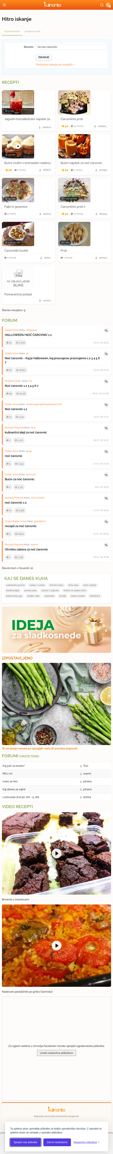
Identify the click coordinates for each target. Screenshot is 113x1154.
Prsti (64, 250)
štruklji (62, 596)
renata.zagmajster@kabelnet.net (44, 404)
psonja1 (103, 170)
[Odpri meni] (4, 5)
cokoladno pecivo (15, 585)
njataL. (47, 257)
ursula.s (47, 300)
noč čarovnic (13, 456)
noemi (87, 773)
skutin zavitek (78, 596)
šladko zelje (33, 596)
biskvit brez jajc (14, 596)
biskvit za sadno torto (75, 590)
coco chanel (37, 497)
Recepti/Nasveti (14, 427)
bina (33, 427)
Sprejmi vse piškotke (25, 1142)
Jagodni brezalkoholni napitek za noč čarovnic (36, 119)
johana (87, 781)
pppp (29, 451)
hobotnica (95, 596)
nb (30, 380)
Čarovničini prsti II (73, 206)
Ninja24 (103, 214)
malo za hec (10, 781)
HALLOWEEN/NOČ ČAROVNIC (26, 335)
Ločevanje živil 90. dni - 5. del (21, 797)
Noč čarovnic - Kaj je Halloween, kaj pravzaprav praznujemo (45, 358)
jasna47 (103, 257)
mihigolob (31, 330)
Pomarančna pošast (18, 294)
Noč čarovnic (14, 385)
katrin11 (47, 214)
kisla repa (73, 585)
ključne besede (12, 31)
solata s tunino (37, 585)
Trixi (85, 765)
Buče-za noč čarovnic (19, 479)
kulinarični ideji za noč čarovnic (26, 432)
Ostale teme (12, 330)
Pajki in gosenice (16, 206)
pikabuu (47, 127)
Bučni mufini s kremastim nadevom (28, 163)
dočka (87, 797)
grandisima (40, 521)
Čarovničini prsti (72, 119)
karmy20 (31, 474)
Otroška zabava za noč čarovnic (26, 549)
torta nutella (89, 585)
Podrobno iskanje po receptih (54, 64)
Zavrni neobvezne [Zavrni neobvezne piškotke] (57, 1142)
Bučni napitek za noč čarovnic (81, 163)
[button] (108, 5)
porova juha (30, 590)
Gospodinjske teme (15, 521)
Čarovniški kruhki (16, 250)
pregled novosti (32, 31)
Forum (9, 320)
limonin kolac (57, 585)
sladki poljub (13, 590)
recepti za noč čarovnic (21, 526)
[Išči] (102, 5)
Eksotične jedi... (13, 380)
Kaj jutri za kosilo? (14, 765)
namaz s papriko (50, 590)
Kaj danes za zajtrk (14, 789)
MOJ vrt (7, 773)
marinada (49, 596)
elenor (34, 544)
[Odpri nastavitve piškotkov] (86, 1142)
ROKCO (47, 170)
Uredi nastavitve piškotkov (56, 1053)
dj (27, 353)
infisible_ (102, 126)
